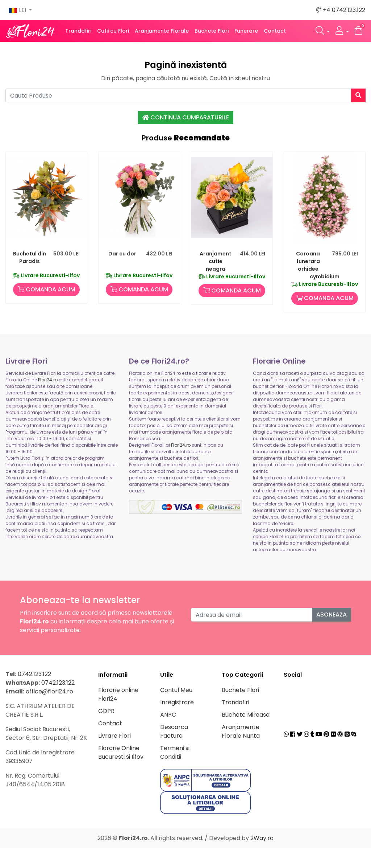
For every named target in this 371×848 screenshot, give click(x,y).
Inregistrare (177, 702)
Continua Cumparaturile (185, 117)
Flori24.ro (48, 380)
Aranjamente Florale (162, 30)
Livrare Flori (114, 736)
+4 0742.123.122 (340, 10)
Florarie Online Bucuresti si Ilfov (120, 752)
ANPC (168, 714)
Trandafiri (78, 30)
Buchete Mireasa (246, 714)
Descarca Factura (174, 731)
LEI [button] (18, 10)
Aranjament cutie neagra (216, 261)
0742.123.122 (34, 674)
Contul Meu (176, 690)
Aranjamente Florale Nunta (241, 731)
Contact (275, 30)
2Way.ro (262, 838)
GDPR (106, 711)
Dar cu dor (122, 253)
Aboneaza (331, 614)
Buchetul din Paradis (29, 257)
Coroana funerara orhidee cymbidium (317, 265)
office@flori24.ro (49, 691)
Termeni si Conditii (174, 752)
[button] (323, 31)
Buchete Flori (212, 30)
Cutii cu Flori (113, 30)
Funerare (246, 30)
